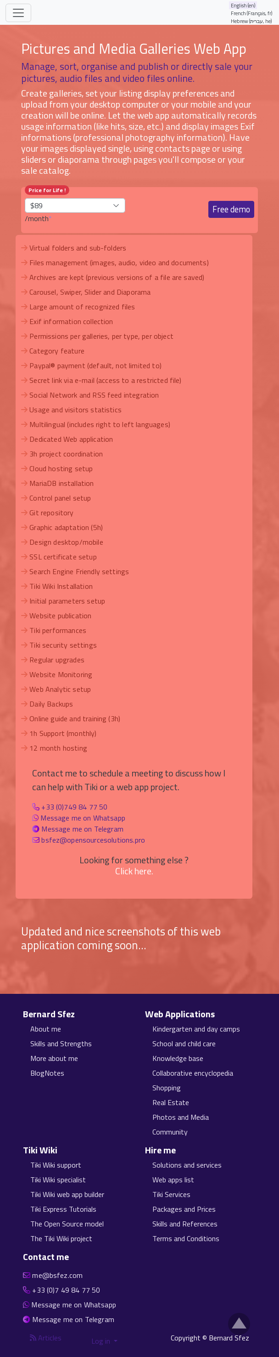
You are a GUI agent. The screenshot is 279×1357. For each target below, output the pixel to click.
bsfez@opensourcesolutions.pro (93, 839)
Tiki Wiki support (55, 1164)
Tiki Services (171, 1194)
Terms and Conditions (185, 1238)
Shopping (166, 1087)
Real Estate (170, 1102)
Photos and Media (180, 1117)
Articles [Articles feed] (45, 1337)
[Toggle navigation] (18, 13)
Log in (101, 1340)
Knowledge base (177, 1058)
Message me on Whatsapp (82, 817)
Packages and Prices (184, 1208)
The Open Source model (67, 1223)
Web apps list (173, 1179)
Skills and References (185, 1223)
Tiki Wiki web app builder (67, 1194)
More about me (54, 1058)
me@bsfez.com (57, 1275)
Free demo (231, 209)
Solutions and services (187, 1164)
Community (170, 1131)
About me (45, 1028)
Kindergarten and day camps (196, 1028)
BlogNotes (47, 1072)
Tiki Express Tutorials (63, 1208)
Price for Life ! (47, 190)
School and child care (184, 1043)
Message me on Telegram (82, 828)
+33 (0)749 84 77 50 (74, 806)
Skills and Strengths (61, 1043)
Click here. (134, 871)
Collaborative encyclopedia (192, 1072)
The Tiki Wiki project (61, 1238)
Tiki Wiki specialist (58, 1179)
